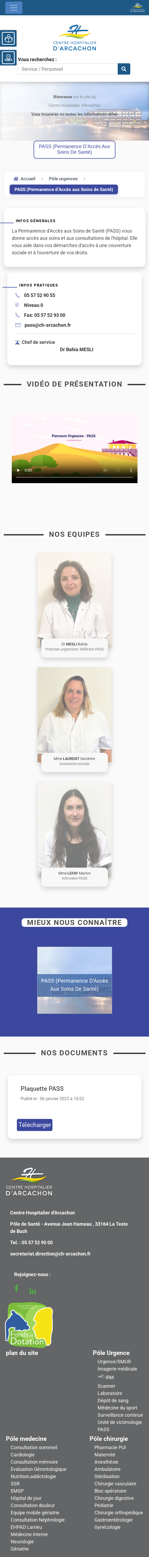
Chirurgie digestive (114, 1498)
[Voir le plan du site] (8, 57)
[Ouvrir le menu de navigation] (13, 8)
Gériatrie (20, 1549)
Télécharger (34, 1124)
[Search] (68, 69)
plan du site (22, 1352)
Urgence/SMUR (114, 1361)
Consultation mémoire (34, 1462)
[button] (74, 600)
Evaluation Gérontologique (39, 1469)
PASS (103, 1429)
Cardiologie (23, 1454)
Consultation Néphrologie (38, 1520)
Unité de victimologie (120, 1422)
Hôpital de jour (26, 1498)
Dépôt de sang (113, 1400)
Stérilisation (107, 1476)
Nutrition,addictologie (33, 1476)
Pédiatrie (103, 1505)
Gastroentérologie (113, 1520)
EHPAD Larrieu (26, 1527)
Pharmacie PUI (110, 1447)
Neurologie (22, 1541)
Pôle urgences (63, 178)
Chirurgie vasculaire (115, 1483)
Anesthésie (106, 1462)
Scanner (106, 1386)
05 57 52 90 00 (37, 1242)
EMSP (17, 1491)
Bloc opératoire (110, 1491)
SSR (15, 1483)
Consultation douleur (33, 1505)
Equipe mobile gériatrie (35, 1512)
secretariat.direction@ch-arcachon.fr (50, 1254)
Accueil (24, 178)
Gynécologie (107, 1527)
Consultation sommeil (34, 1447)
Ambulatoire (107, 1469)
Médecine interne (29, 1534)
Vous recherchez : (37, 59)
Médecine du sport (117, 1408)
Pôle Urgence (111, 1352)
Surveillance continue (120, 1415)
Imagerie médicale (117, 1369)
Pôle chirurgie (109, 1438)
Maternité (104, 1454)
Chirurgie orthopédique (118, 1512)
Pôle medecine (26, 1438)
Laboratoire (110, 1393)
